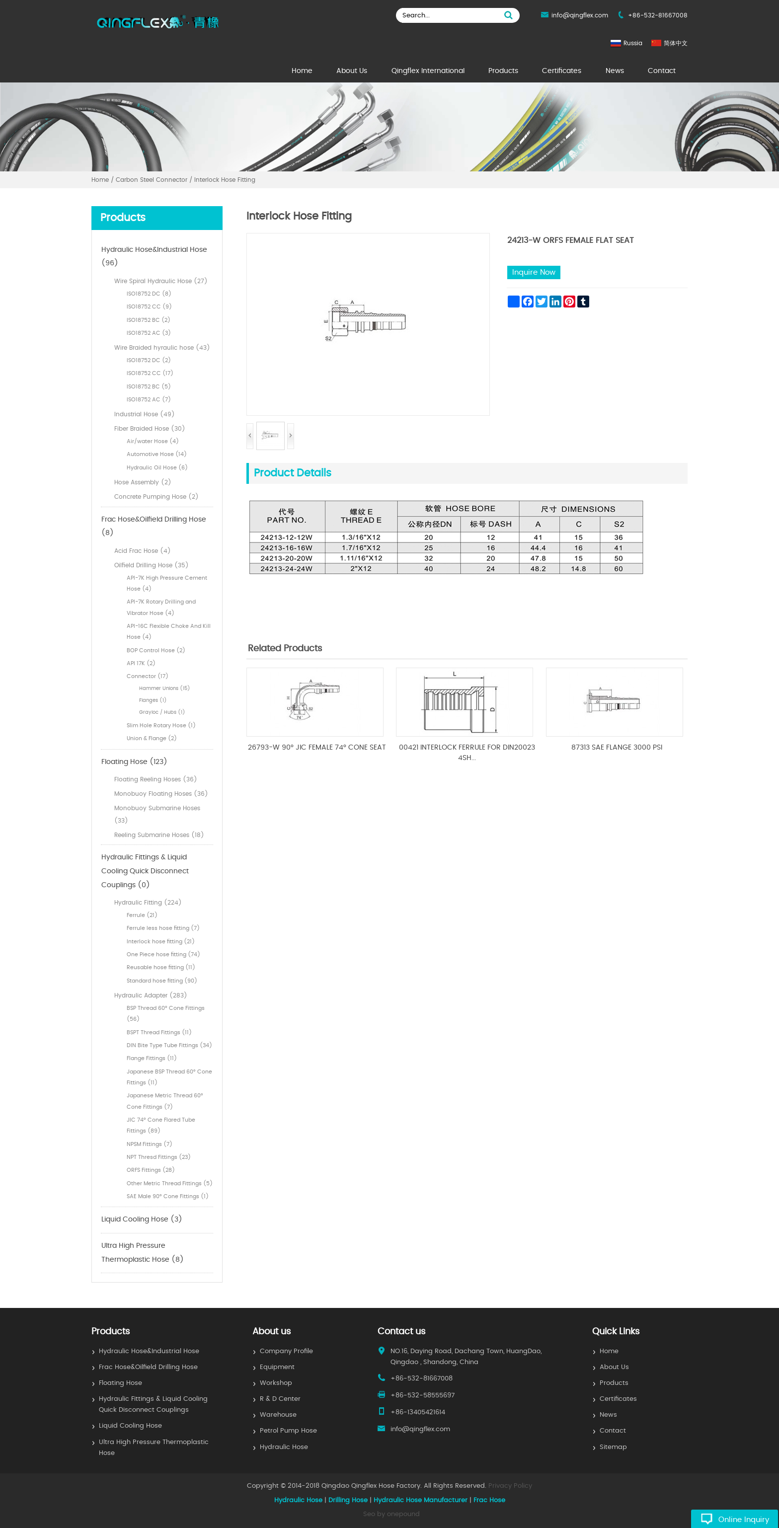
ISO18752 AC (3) (149, 333)
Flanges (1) (153, 700)
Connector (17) (147, 676)
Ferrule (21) (142, 915)
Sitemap (613, 1447)
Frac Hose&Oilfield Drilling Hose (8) (153, 526)
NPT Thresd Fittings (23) (159, 1157)
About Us (351, 71)
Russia (632, 43)
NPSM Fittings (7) (149, 1144)
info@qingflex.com (579, 15)
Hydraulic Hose (284, 1447)
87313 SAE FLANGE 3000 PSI (616, 747)
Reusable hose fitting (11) (161, 967)
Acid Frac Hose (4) (142, 551)
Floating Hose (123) (134, 762)
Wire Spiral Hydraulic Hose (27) (161, 281)
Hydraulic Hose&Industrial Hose (149, 1351)
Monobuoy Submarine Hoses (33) (157, 814)
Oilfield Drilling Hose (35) (151, 565)
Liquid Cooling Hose (130, 1426)
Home (302, 71)
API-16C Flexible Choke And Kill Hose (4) (169, 631)
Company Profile (286, 1351)
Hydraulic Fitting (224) (148, 903)
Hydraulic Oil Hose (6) (157, 467)
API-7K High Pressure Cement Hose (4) (167, 583)
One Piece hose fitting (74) (163, 954)
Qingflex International (428, 71)
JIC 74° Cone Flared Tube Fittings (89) (161, 1125)
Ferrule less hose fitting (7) (163, 928)
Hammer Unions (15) (164, 688)
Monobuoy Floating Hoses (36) (161, 794)
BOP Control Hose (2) (156, 650)
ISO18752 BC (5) (149, 386)
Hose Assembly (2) (142, 482)
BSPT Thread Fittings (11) (159, 1032)
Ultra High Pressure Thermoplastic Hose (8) (142, 1252)
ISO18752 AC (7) (149, 399)
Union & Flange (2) (152, 738)
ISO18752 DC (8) (149, 294)
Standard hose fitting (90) (162, 981)
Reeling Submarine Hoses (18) (159, 835)
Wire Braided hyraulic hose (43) (162, 348)
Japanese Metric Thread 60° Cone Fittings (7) (165, 1101)
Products (503, 71)
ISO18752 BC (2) (148, 320)
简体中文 (676, 43)
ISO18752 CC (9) (149, 306)
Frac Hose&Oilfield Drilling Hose (148, 1367)
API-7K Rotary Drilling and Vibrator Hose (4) (161, 607)
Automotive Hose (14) (157, 454)
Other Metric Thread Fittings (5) (170, 1183)
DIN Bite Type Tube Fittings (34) (169, 1045)
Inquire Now (533, 272)
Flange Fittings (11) (152, 1058)
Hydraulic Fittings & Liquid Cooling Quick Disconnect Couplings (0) (145, 871)
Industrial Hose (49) (144, 414)
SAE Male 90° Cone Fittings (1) (168, 1196)
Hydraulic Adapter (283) (150, 995)
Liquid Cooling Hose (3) (141, 1219)
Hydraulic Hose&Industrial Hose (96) (154, 256)
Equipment (277, 1367)
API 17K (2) (141, 663)
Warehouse (278, 1415)
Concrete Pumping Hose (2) (156, 497)
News (615, 71)
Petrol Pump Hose (288, 1431)
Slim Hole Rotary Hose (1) (161, 725)
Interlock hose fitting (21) (161, 941)
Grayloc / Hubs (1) (162, 712)
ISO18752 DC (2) (149, 360)
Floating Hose (120, 1383)
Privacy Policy (510, 1486)
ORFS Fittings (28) (151, 1170)
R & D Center (280, 1399)
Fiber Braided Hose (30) (149, 429)
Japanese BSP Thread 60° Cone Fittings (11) (169, 1077)
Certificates (561, 71)
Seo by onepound (391, 1514)
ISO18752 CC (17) (150, 373)
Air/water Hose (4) (153, 441)
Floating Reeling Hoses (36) (155, 779)
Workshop (276, 1383)
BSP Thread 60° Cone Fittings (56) (166, 1013)
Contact (662, 71)
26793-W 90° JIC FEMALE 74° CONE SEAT (317, 747)
